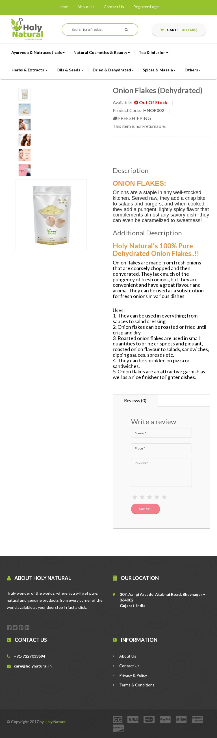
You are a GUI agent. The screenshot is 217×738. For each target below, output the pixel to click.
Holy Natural (55, 721)
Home (63, 6)
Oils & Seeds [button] (70, 69)
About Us (85, 6)
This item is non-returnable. (139, 126)
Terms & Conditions (134, 684)
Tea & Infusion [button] (153, 52)
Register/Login (146, 6)
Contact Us (114, 6)
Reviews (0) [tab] (135, 400)
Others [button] (193, 69)
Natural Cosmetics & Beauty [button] (101, 52)
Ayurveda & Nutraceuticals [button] (38, 52)
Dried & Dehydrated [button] (113, 69)
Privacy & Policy (130, 675)
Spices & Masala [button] (159, 69)
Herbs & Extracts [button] (30, 69)
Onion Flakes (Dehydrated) (158, 90)
